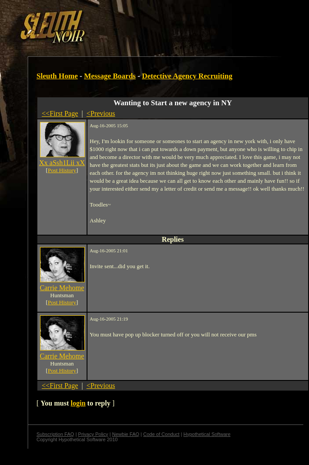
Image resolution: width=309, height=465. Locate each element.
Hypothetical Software (206, 434)
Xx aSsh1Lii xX (62, 162)
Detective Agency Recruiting (187, 76)
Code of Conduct (161, 434)
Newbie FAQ (125, 434)
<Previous (101, 113)
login (78, 403)
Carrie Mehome (62, 288)
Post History (62, 170)
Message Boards (110, 76)
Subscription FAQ (55, 434)
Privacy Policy (93, 434)
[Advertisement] (152, 23)
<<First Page (60, 113)
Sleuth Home (57, 76)
